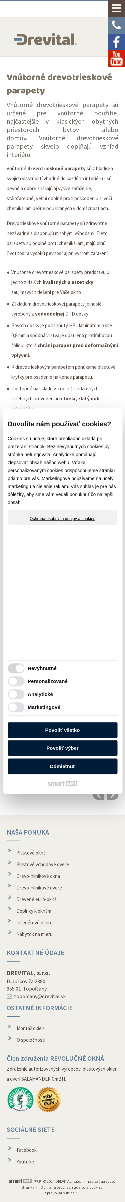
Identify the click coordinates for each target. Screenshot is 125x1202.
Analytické (40, 694)
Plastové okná (31, 853)
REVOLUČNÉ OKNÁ (77, 1058)
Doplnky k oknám (33, 911)
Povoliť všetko (62, 730)
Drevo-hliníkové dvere (39, 887)
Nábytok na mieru (34, 934)
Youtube (25, 1161)
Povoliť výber (62, 748)
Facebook (27, 1150)
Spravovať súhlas (59, 1192)
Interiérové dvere (34, 922)
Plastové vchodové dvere (42, 864)
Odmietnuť (62, 766)
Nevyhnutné (42, 668)
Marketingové (44, 707)
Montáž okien (30, 1028)
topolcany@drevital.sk (40, 996)
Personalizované (48, 681)
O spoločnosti (31, 1040)
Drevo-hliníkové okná (38, 876)
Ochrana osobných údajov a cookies (62, 518)
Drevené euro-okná (36, 899)
